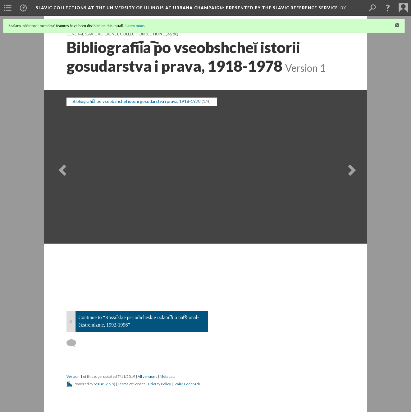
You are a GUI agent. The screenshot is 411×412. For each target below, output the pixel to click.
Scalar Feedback (186, 384)
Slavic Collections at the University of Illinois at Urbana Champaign (187, 7)
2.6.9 (110, 384)
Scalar (99, 384)
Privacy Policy (159, 384)
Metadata (168, 376)
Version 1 (74, 376)
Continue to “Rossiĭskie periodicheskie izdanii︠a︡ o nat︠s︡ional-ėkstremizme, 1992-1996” (139, 321)
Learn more (134, 25)
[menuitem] (8, 8)
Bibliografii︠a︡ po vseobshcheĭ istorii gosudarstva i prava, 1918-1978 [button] (137, 101)
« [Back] (71, 321)
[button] (387, 8)
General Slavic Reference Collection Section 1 (115, 34)
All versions (147, 376)
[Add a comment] (74, 343)
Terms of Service (132, 384)
